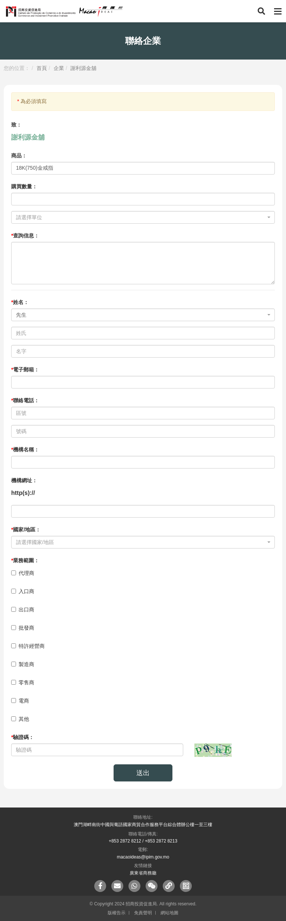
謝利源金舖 (83, 68)
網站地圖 (169, 912)
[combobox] (143, 217)
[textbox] (141, 217)
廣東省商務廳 (143, 873)
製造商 (22, 664)
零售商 (22, 682)
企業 (59, 68)
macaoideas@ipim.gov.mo (143, 857)
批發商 (22, 628)
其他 (20, 719)
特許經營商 (28, 646)
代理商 (22, 573)
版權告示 (116, 912)
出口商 (22, 610)
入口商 (22, 591)
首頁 (41, 68)
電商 (20, 701)
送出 (143, 773)
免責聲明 (143, 912)
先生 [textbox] (21, 315)
